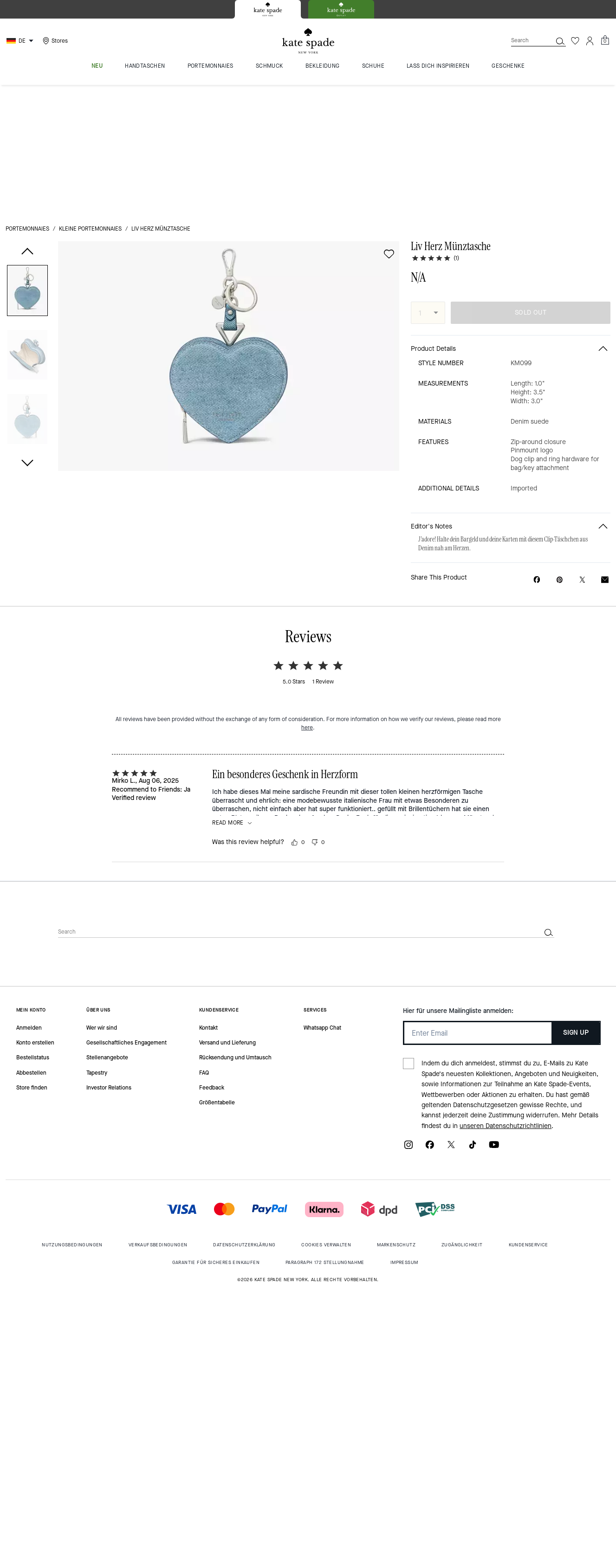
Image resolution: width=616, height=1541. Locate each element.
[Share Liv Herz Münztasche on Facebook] (537, 449)
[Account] (590, 40)
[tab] (268, 9)
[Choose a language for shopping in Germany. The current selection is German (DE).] (21, 40)
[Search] (524, 40)
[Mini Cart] (604, 40)
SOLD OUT (530, 183)
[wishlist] (389, 124)
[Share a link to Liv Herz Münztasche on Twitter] (582, 450)
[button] (27, 162)
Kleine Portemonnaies (90, 99)
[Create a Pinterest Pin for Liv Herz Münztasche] (559, 450)
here (307, 597)
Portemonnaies (27, 99)
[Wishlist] (575, 40)
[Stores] (54, 40)
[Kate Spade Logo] (308, 41)
